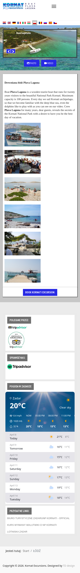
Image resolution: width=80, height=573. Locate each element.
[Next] (13, 51)
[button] (14, 421)
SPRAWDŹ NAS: (17, 357)
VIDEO (48, 63)
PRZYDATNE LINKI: (19, 511)
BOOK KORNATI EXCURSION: (40, 292)
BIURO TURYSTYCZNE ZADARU (25, 518)
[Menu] (54, 6)
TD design (69, 565)
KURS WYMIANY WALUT (20, 525)
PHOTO (31, 63)
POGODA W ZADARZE (20, 386)
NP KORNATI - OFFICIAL (56, 518)
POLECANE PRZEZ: (19, 320)
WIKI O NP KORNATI (45, 525)
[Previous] (8, 51)
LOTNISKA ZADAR (17, 531)
